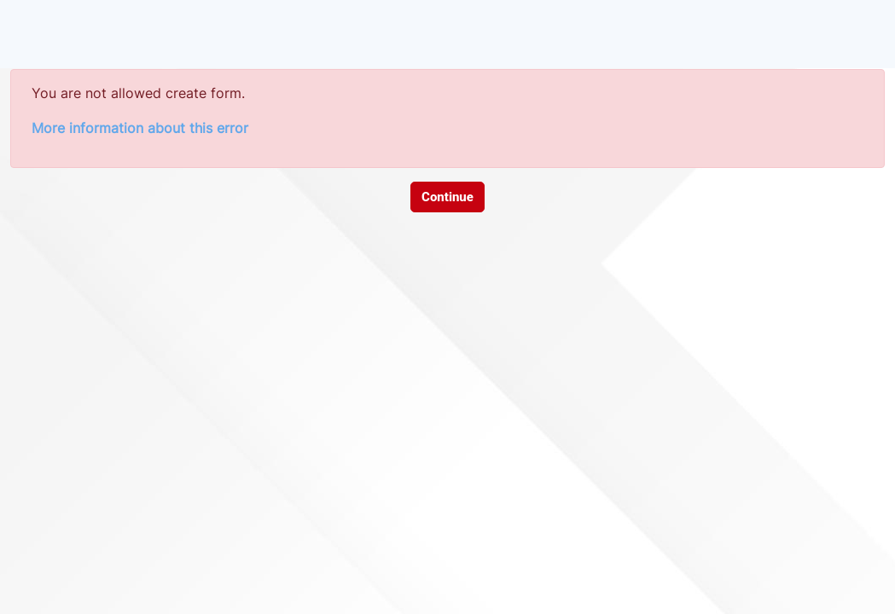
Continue (447, 197)
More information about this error (140, 128)
